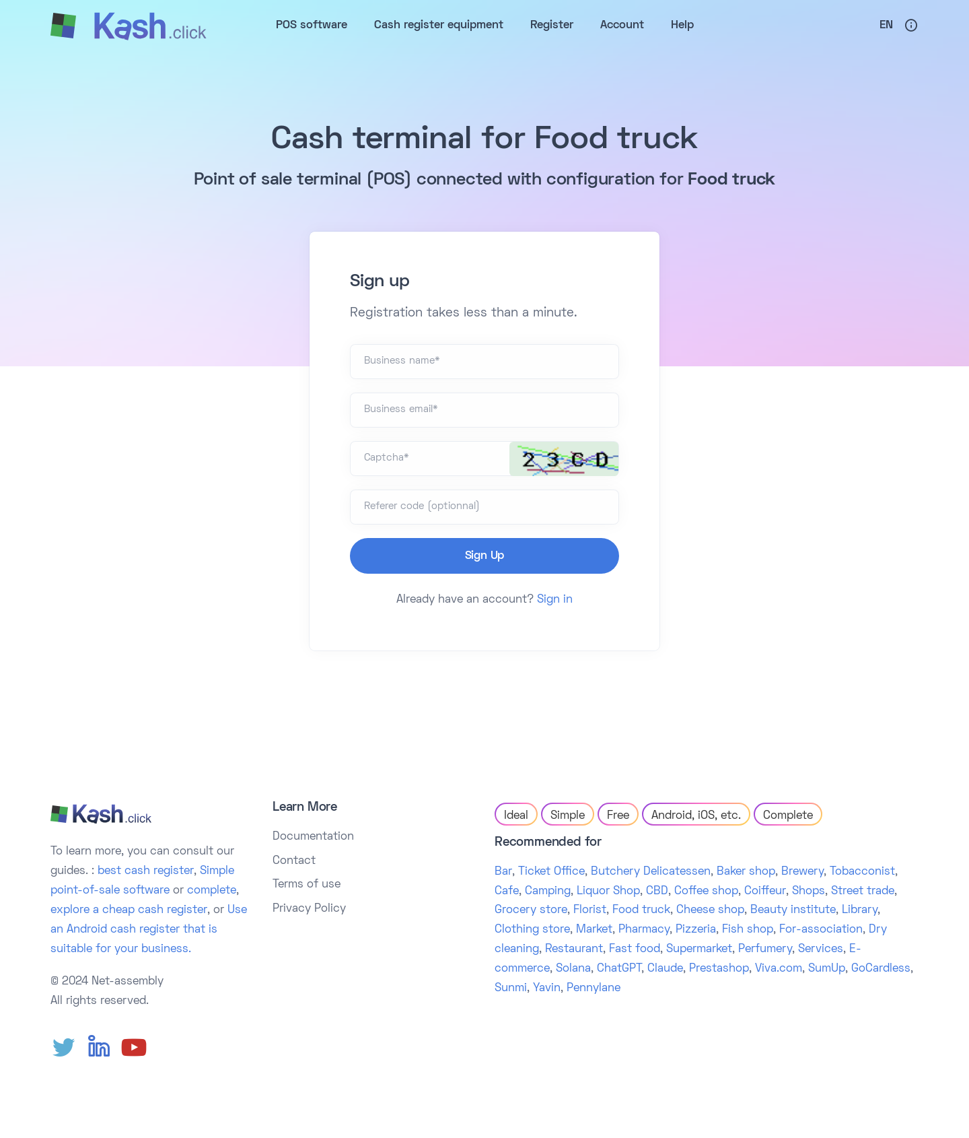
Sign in (555, 600)
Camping (548, 891)
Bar (503, 872)
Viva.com (778, 969)
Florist (589, 910)
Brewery (802, 872)
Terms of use (306, 884)
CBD (657, 891)
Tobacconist (862, 872)
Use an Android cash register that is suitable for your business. (148, 930)
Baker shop (746, 872)
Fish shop (747, 930)
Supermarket (699, 949)
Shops (808, 891)
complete (211, 890)
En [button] (886, 25)
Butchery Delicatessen (651, 872)
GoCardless (880, 969)
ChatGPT (619, 969)
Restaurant (574, 949)
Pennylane (593, 988)
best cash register (146, 871)
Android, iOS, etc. (696, 816)
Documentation (313, 837)
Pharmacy (644, 930)
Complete (788, 816)
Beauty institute (793, 910)
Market (594, 930)
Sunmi (511, 988)
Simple (567, 816)
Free (618, 816)
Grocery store (531, 910)
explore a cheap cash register (128, 910)
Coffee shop (706, 891)
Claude (665, 969)
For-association (821, 930)
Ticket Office (551, 872)
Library (859, 910)
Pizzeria (696, 930)
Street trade (862, 891)
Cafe (507, 891)
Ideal (516, 816)
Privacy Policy (309, 909)
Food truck (641, 910)
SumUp (826, 969)
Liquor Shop (608, 891)
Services (820, 949)
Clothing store (532, 930)
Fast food (634, 949)
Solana (573, 969)
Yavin (547, 988)
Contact (294, 861)
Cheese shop (710, 910)
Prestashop (719, 969)
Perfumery (765, 949)
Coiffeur (765, 891)
